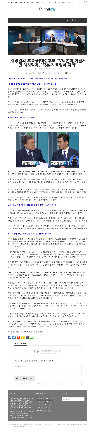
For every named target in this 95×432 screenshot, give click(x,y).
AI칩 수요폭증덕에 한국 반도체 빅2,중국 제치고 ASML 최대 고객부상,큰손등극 (21, 407)
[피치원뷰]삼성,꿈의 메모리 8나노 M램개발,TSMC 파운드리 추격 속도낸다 (41, 2)
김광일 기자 (53, 68)
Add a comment (20, 344)
